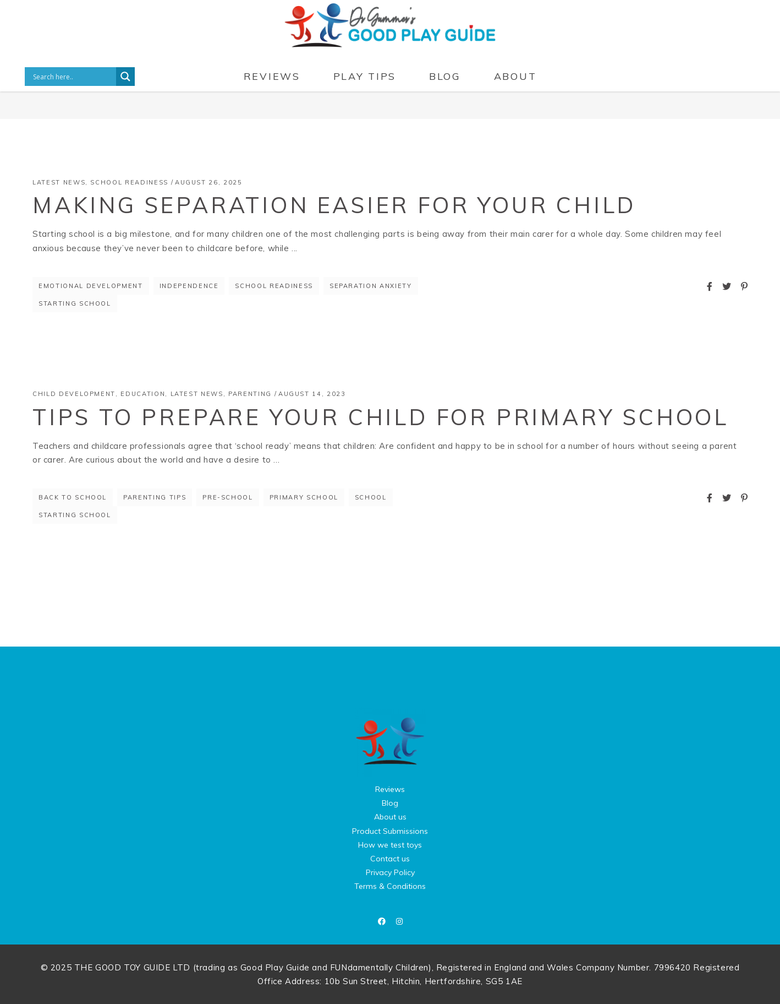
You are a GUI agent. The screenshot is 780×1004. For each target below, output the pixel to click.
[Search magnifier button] (125, 76)
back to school (73, 497)
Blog (390, 803)
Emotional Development (91, 286)
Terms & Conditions (390, 886)
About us (390, 817)
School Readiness (129, 182)
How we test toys (390, 845)
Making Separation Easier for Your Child (334, 205)
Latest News (58, 182)
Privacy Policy (390, 872)
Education (142, 394)
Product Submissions (390, 831)
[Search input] (73, 76)
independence (189, 286)
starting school (75, 303)
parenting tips (154, 497)
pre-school (227, 497)
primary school (304, 497)
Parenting (250, 394)
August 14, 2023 (312, 394)
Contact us (390, 859)
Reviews (390, 789)
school (371, 497)
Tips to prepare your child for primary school (380, 417)
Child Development (74, 394)
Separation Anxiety (370, 286)
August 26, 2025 (209, 182)
